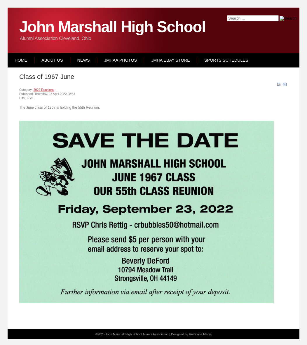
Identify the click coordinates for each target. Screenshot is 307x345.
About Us (52, 60)
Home (21, 60)
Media (207, 334)
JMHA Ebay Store (170, 60)
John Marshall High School (112, 26)
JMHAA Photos (120, 60)
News (83, 60)
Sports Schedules (226, 60)
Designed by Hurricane (187, 334)
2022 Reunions (44, 89)
